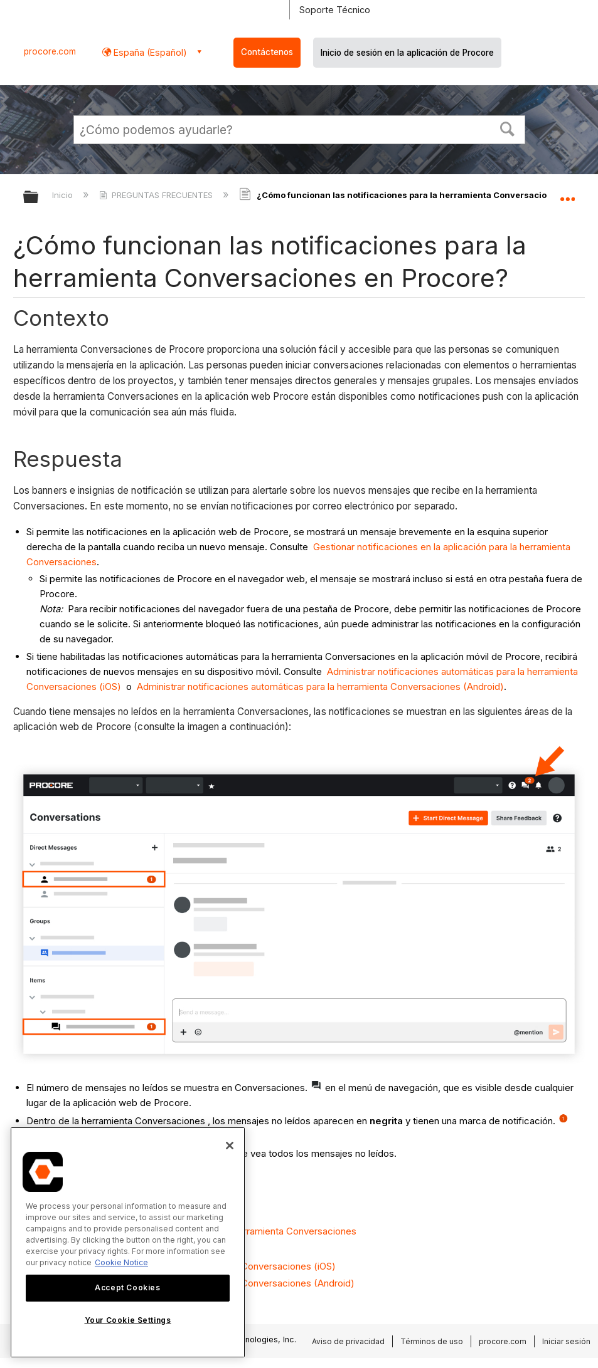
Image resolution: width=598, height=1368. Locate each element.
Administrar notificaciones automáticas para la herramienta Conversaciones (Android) (320, 686)
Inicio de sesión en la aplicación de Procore (407, 53)
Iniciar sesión (566, 1341)
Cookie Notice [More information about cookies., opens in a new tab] (121, 1262)
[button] (507, 127)
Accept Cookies (127, 1287)
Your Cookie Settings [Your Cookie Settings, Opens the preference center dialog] (128, 1320)
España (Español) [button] (149, 52)
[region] (127, 1242)
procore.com (50, 51)
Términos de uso (431, 1341)
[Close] (229, 1145)
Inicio (63, 195)
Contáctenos (267, 52)
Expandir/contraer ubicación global (567, 193)
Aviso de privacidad (348, 1341)
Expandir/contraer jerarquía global (39, 198)
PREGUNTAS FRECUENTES (157, 195)
